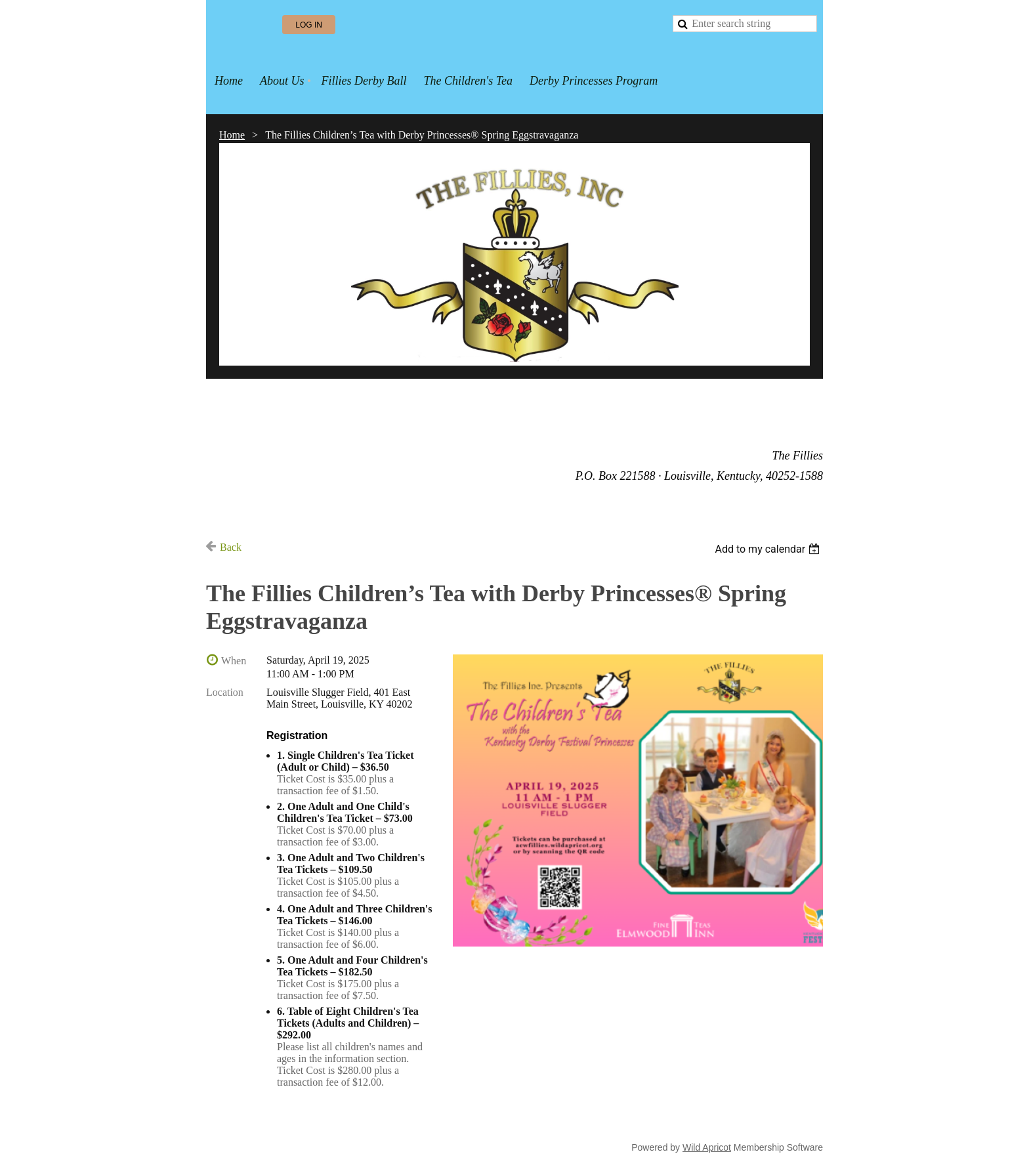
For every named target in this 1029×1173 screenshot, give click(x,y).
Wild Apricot (706, 1147)
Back (231, 547)
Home (232, 134)
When (233, 660)
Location (224, 692)
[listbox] (769, 549)
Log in (308, 25)
